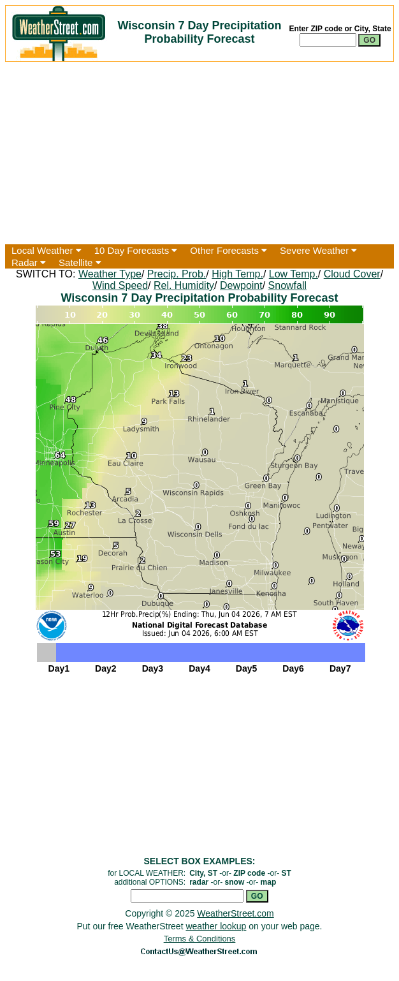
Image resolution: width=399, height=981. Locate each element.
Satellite (80, 262)
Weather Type (109, 274)
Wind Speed (120, 285)
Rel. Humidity (184, 285)
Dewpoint (241, 285)
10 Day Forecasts (136, 250)
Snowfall (287, 285)
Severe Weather (318, 250)
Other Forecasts (228, 250)
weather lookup (215, 926)
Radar (28, 262)
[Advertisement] (199, 153)
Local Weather (46, 250)
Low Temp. (293, 274)
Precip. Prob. (176, 274)
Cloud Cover (352, 274)
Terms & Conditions (200, 938)
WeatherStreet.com (235, 913)
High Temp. (237, 274)
